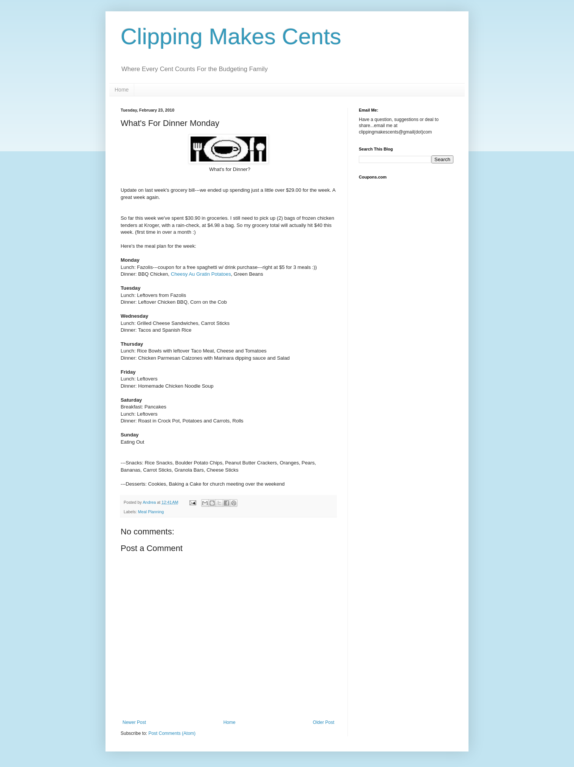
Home (122, 90)
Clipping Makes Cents (231, 36)
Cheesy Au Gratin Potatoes (201, 274)
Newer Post (134, 722)
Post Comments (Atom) (171, 733)
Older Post (323, 722)
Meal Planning (151, 511)
